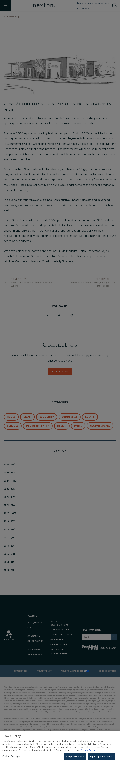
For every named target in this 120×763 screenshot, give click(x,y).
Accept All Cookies (74, 757)
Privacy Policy (87, 750)
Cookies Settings (11, 756)
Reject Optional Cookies (102, 757)
